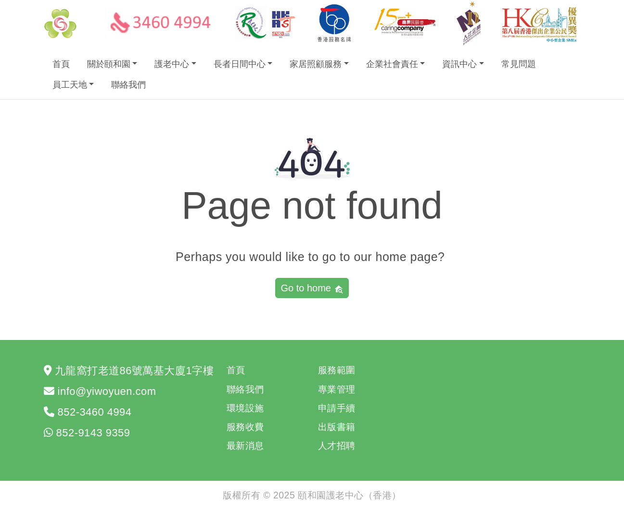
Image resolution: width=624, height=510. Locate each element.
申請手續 (337, 408)
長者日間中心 (240, 64)
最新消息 (245, 445)
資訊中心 (459, 64)
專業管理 (337, 389)
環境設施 (245, 408)
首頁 (61, 64)
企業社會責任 (392, 64)
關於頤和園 (108, 64)
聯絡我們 (128, 85)
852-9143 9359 (93, 433)
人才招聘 (337, 445)
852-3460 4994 (95, 412)
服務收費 (245, 426)
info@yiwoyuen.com (107, 391)
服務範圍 (337, 370)
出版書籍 (337, 426)
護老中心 (171, 64)
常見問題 (518, 64)
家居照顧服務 (316, 64)
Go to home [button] (311, 288)
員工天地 (69, 85)
